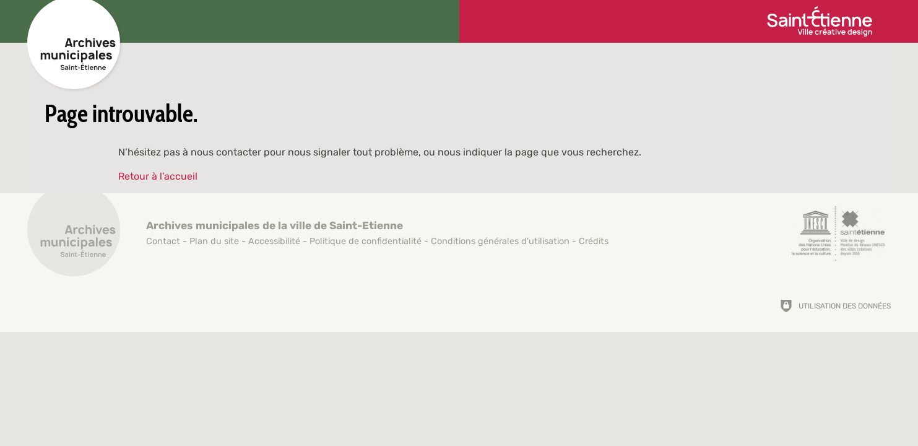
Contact (163, 241)
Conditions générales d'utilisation (500, 241)
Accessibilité (274, 241)
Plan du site (214, 241)
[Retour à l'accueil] (73, 236)
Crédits (593, 241)
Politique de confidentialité (366, 241)
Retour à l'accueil (157, 176)
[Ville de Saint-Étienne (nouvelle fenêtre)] (819, 21)
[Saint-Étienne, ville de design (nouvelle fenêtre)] (838, 233)
